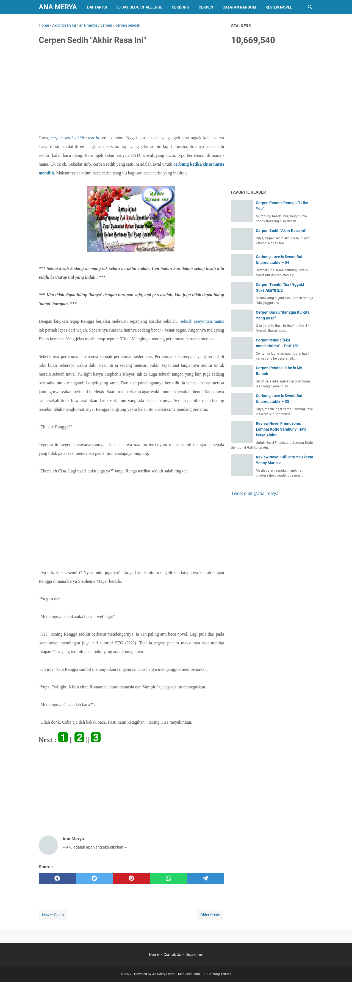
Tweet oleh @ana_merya (255, 493)
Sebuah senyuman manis (201, 321)
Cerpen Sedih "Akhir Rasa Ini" (281, 230)
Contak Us (172, 954)
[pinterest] (131, 878)
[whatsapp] (168, 878)
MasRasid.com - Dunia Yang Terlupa (205, 974)
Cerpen (206, 7)
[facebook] (57, 878)
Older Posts (210, 915)
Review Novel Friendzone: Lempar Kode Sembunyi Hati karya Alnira (281, 429)
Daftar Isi (97, 7)
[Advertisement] (131, 91)
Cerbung (180, 7)
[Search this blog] (310, 7)
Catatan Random (239, 7)
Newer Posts (53, 915)
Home (154, 954)
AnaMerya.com (163, 974)
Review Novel (278, 7)
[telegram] (205, 878)
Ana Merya (58, 7)
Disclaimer (194, 954)
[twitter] (94, 878)
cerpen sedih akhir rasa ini (75, 137)
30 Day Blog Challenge (139, 7)
